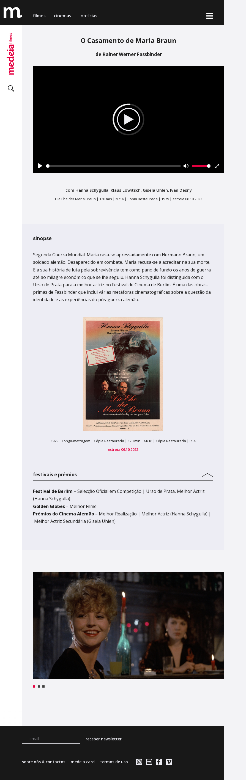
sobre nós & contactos (43, 761)
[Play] (40, 165)
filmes (39, 16)
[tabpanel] (128, 625)
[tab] (123, 473)
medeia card (83, 761)
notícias (89, 16)
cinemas (63, 16)
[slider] (113, 166)
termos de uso (114, 761)
